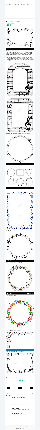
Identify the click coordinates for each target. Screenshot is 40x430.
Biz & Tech (28, 4)
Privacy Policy (25, 426)
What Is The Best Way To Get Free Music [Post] (18, 397)
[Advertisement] (20, 12)
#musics (16, 377)
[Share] (7, 25)
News (18, 4)
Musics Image (20, 2)
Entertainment (11, 4)
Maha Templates (22, 428)
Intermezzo (24, 4)
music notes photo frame (17, 57)
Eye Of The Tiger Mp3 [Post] (15, 408)
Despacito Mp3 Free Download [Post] (17, 413)
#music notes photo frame (10, 377)
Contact (22, 426)
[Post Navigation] (20, 388)
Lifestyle (15, 4)
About (16, 426)
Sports (21, 4)
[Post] (8, 401)
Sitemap (19, 426)
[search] (20, 393)
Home (7, 4)
